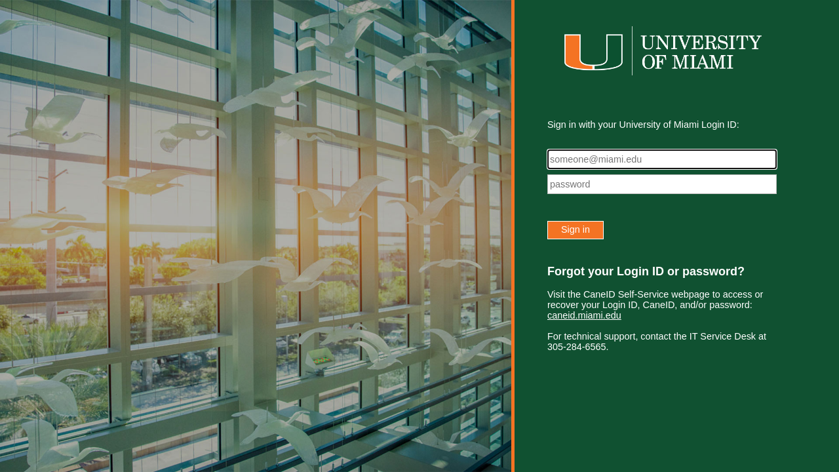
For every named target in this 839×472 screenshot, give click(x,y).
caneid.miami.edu (584, 315)
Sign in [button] (575, 229)
